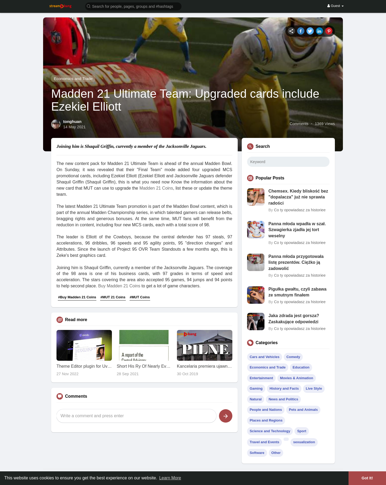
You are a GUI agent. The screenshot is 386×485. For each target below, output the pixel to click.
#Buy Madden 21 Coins (77, 297)
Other (276, 453)
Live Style (314, 388)
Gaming (256, 388)
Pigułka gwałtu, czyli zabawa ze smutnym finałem (297, 292)
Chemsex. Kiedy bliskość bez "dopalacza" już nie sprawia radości (298, 197)
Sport (301, 431)
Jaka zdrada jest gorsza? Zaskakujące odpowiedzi (293, 318)
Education (301, 367)
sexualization (304, 442)
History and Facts (284, 388)
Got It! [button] (367, 478)
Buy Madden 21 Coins (119, 286)
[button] (133, 6)
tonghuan (72, 121)
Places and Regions (266, 420)
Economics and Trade (73, 78)
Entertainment (261, 378)
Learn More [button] (170, 478)
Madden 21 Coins (156, 188)
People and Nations (266, 410)
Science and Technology (270, 431)
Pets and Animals (303, 410)
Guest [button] (335, 6)
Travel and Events (264, 442)
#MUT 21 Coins (112, 297)
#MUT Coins (140, 297)
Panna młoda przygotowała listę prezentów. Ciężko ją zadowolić (296, 262)
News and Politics (283, 399)
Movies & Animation (296, 378)
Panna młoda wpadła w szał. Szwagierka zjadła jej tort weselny (297, 229)
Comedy (293, 357)
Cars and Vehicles (264, 357)
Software (257, 453)
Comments (299, 124)
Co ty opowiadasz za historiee (300, 210)
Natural (256, 399)
